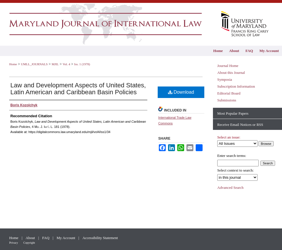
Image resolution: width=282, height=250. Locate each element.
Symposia (224, 79)
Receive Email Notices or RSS (240, 124)
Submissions (226, 100)
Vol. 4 (66, 64)
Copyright (29, 242)
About (31, 238)
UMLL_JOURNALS (34, 64)
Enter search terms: (231, 155)
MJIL (55, 64)
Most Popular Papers (232, 113)
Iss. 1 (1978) (82, 64)
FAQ (46, 238)
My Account (66, 238)
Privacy (14, 242)
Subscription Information (236, 86)
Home (13, 64)
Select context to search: (235, 170)
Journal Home (227, 66)
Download (181, 92)
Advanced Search (230, 187)
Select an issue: (228, 137)
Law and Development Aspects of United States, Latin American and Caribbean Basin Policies (78, 89)
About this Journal (231, 72)
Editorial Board (229, 93)
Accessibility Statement (100, 238)
